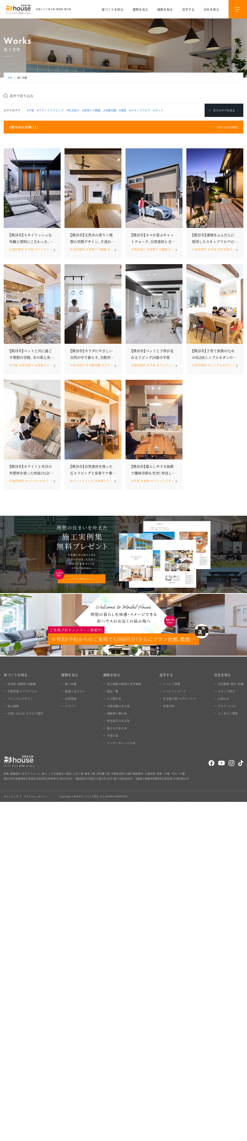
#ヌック (158, 110)
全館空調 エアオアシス (22, 691)
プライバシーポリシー (36, 796)
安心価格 (13, 706)
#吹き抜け (73, 110)
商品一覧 (112, 691)
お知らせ (223, 698)
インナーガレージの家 (121, 743)
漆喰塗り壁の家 (117, 713)
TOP (10, 77)
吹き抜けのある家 (118, 721)
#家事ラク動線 (91, 110)
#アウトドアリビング (50, 110)
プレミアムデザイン (20, 698)
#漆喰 (122, 110)
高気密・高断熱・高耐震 (21, 684)
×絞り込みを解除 (227, 127)
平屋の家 (112, 735)
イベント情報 (171, 684)
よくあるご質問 (228, 713)
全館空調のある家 (118, 706)
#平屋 (30, 110)
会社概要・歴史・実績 (230, 684)
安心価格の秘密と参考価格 (124, 684)
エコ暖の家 (114, 698)
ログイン (70, 706)
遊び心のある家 (117, 728)
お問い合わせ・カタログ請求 (25, 713)
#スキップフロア (139, 110)
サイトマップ (11, 796)
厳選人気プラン (75, 691)
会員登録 (70, 698)
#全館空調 (109, 110)
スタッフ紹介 (226, 691)
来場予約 (168, 706)
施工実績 (70, 684)
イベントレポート (174, 691)
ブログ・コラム (227, 706)
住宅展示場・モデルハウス (179, 698)
